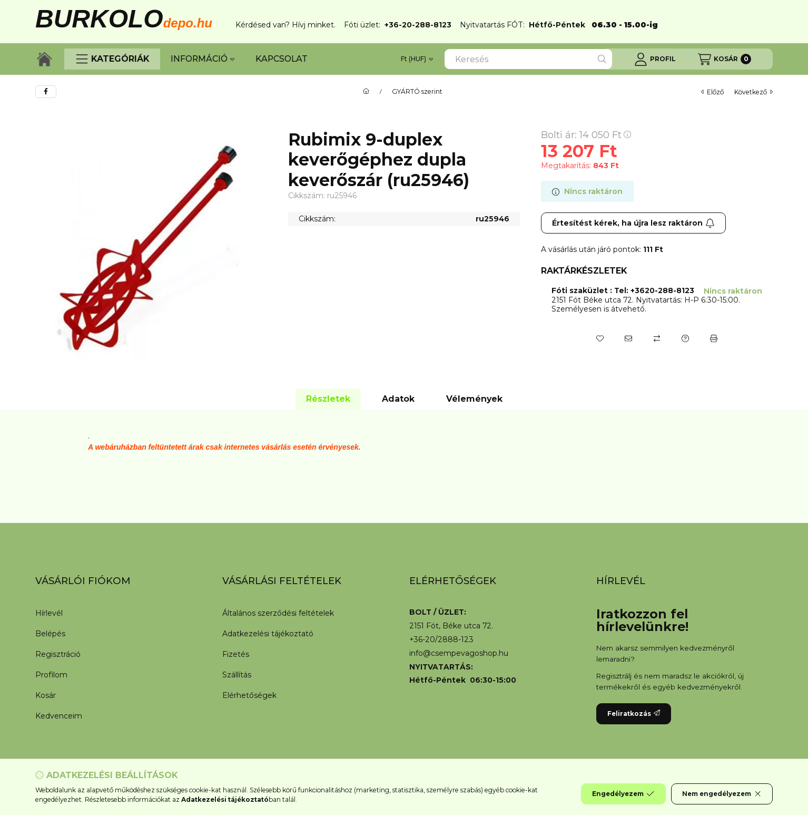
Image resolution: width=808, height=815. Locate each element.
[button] (112, 59)
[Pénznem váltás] (416, 59)
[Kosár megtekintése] (724, 59)
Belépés (50, 633)
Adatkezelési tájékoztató (267, 633)
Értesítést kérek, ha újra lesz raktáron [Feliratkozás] (633, 223)
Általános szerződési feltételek (278, 613)
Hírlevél (49, 613)
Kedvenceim (58, 716)
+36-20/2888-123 (441, 639)
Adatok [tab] (398, 399)
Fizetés (235, 654)
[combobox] (528, 59)
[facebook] (45, 91)
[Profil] (655, 59)
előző (712, 92)
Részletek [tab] (328, 399)
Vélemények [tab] (474, 399)
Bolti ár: (586, 135)
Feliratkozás (633, 713)
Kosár (45, 695)
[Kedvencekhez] (600, 338)
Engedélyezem (623, 794)
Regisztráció (58, 654)
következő (753, 92)
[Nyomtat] (714, 338)
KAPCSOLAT (281, 59)
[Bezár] (767, 19)
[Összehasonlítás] (657, 338)
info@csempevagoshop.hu (458, 653)
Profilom (51, 675)
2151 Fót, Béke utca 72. (451, 626)
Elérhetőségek (249, 695)
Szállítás (236, 675)
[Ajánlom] (628, 338)
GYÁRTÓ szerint (417, 91)
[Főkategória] (366, 91)
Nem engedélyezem (722, 794)
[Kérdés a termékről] (685, 338)
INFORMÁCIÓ (202, 59)
